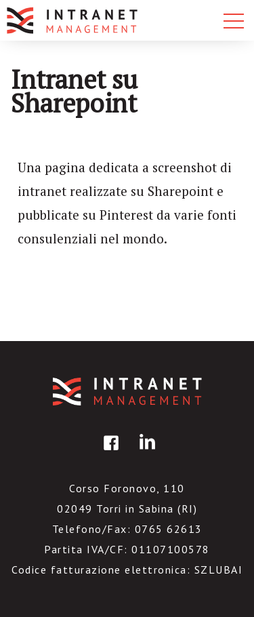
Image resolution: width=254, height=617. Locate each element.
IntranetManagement (127, 391)
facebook (109, 452)
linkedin (145, 452)
